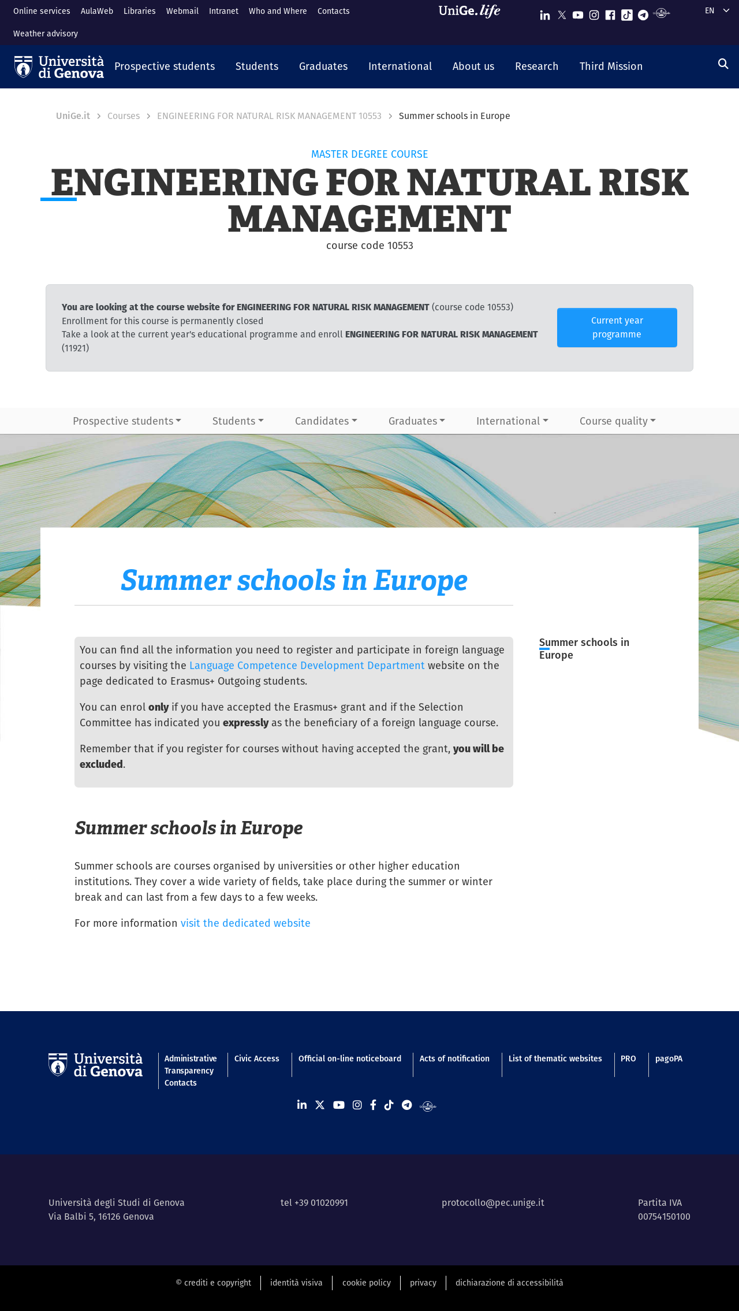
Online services (41, 11)
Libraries (140, 11)
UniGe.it (73, 115)
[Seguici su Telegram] (643, 12)
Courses (123, 115)
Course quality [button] (614, 421)
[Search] (723, 64)
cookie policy (366, 1282)
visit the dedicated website (246, 923)
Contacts (334, 11)
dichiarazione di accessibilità (509, 1282)
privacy (423, 1282)
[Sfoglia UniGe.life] (473, 22)
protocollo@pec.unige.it (493, 1202)
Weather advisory (45, 33)
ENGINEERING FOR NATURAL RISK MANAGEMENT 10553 (269, 115)
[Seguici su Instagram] (594, 12)
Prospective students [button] (123, 421)
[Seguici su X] (561, 12)
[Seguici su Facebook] (610, 12)
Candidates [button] (322, 421)
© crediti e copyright (213, 1282)
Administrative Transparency (190, 1064)
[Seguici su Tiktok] (627, 12)
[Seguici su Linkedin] (545, 12)
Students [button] (233, 421)
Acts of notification (455, 1058)
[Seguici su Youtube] (578, 12)
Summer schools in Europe (584, 649)
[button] (164, 67)
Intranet (223, 11)
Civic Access (256, 1058)
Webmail (182, 11)
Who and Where (278, 11)
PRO (628, 1058)
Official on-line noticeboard (349, 1058)
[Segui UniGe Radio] (661, 12)
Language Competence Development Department (307, 665)
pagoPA (668, 1058)
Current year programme (617, 327)
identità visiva (296, 1282)
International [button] (508, 421)
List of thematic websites (555, 1058)
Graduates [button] (413, 421)
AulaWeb (97, 11)
